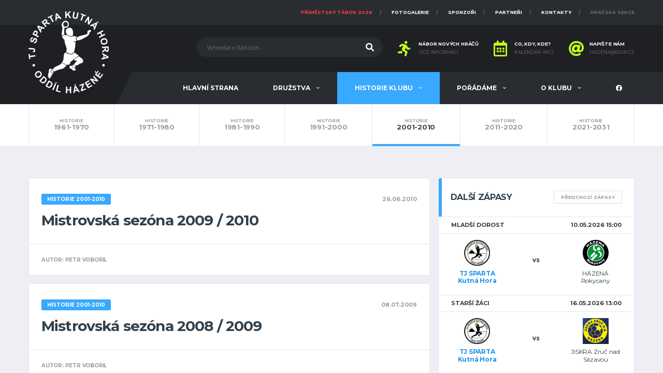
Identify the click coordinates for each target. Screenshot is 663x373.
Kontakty (556, 12)
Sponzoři (462, 12)
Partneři (508, 12)
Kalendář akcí (534, 52)
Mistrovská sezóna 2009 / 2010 (150, 220)
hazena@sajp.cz (612, 52)
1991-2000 (328, 125)
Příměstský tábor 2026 (336, 12)
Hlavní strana (210, 88)
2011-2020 (504, 125)
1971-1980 (157, 125)
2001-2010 (416, 125)
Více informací (438, 52)
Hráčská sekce (612, 12)
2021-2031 (591, 125)
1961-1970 (71, 125)
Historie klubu (384, 88)
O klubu (557, 88)
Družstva (292, 88)
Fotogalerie (410, 12)
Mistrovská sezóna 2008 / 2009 (151, 326)
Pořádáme (477, 88)
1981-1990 (242, 125)
